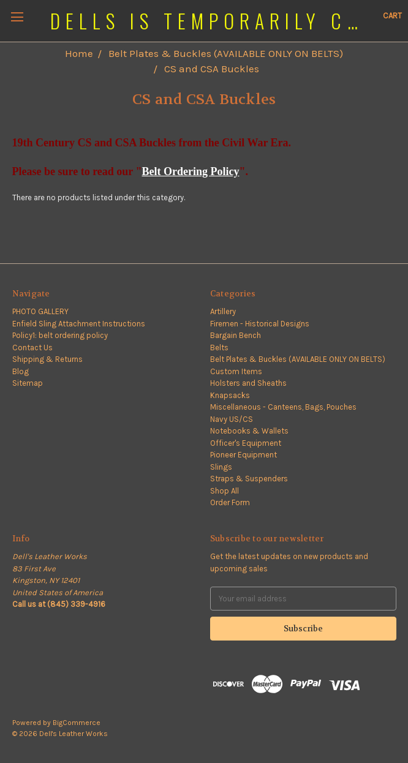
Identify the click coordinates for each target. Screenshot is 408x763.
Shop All (224, 490)
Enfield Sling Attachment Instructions (78, 323)
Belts (219, 347)
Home (79, 53)
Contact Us (32, 347)
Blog (20, 371)
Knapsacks (230, 395)
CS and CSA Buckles (211, 68)
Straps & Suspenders (249, 478)
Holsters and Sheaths (248, 383)
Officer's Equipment (245, 443)
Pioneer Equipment (243, 454)
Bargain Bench (235, 335)
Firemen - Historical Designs (259, 323)
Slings (221, 467)
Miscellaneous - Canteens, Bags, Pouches (283, 407)
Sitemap (27, 383)
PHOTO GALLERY (40, 311)
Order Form (230, 502)
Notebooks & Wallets (249, 430)
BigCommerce (76, 722)
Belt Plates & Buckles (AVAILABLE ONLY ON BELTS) (225, 53)
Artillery (223, 311)
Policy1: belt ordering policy (60, 335)
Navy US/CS (231, 419)
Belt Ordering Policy (190, 171)
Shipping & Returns (47, 359)
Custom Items (236, 371)
